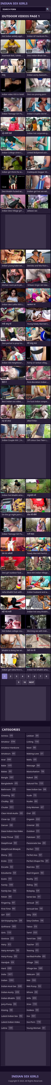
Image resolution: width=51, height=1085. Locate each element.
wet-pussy (34, 986)
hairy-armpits (10, 950)
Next (31, 682)
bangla (7, 777)
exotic (6, 879)
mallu (32, 759)
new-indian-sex (37, 789)
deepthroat (9, 843)
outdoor (33, 831)
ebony (6, 855)
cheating (8, 795)
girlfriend (8, 927)
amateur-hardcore (10, 748)
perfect (33, 849)
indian (7, 980)
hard (6, 968)
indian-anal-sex (11, 986)
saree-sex (34, 897)
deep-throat (10, 837)
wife (32, 998)
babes (6, 771)
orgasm (33, 819)
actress (7, 736)
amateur (8, 742)
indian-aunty (10, 992)
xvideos (33, 1010)
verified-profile (36, 956)
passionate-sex (36, 843)
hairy (6, 944)
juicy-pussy (9, 1004)
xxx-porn (34, 1022)
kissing (7, 1010)
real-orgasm (35, 873)
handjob (8, 962)
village (33, 962)
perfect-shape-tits (38, 861)
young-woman (36, 1028)
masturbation (36, 771)
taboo (32, 927)
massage (33, 765)
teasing (33, 950)
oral (31, 813)
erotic (7, 861)
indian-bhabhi (11, 998)
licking (33, 742)
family (7, 885)
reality (32, 879)
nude (32, 795)
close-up (8, 819)
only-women (35, 807)
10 (25, 682)
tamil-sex (34, 938)
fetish (6, 897)
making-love (35, 754)
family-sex (8, 891)
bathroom (8, 789)
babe (6, 765)
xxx (31, 1016)
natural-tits (35, 783)
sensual (33, 903)
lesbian (33, 736)
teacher (33, 944)
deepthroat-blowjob (11, 850)
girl (6, 915)
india (7, 974)
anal (6, 759)
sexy (32, 915)
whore (32, 992)
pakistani (33, 837)
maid (32, 748)
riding (32, 885)
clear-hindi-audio (12, 813)
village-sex (35, 968)
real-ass (33, 867)
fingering (8, 903)
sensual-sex (35, 909)
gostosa (7, 938)
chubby (7, 801)
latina (7, 1028)
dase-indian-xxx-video (12, 832)
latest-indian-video (10, 1023)
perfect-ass (34, 855)
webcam (33, 974)
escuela (7, 867)
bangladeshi (9, 783)
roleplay (33, 891)
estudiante (8, 873)
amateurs (8, 754)
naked (32, 777)
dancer (7, 825)
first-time (8, 909)
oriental (33, 825)
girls (6, 932)
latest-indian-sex (12, 1016)
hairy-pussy (9, 956)
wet (31, 980)
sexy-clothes (35, 921)
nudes (32, 801)
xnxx (32, 1004)
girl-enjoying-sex (12, 921)
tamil (32, 932)
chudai (7, 807)
